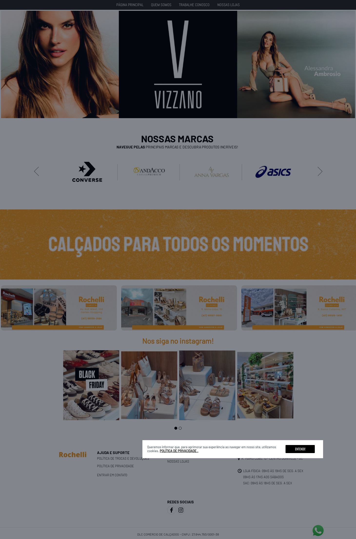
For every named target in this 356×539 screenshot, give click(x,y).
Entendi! (300, 448)
